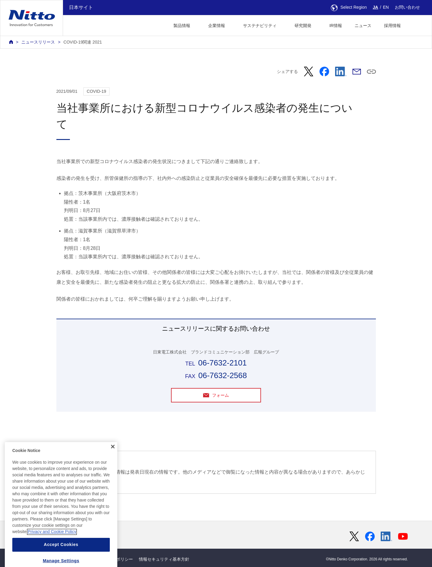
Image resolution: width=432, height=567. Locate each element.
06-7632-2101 (222, 362)
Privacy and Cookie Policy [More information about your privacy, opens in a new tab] (52, 551)
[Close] (112, 466)
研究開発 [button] (303, 25)
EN (386, 7)
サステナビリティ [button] (260, 25)
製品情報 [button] (181, 25)
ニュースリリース (38, 42)
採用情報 (392, 25)
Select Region (349, 7)
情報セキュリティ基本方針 (164, 559)
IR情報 (335, 25)
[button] (416, 25)
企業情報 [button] (216, 25)
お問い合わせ (407, 7)
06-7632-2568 (222, 375)
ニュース (363, 25)
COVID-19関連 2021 (82, 42)
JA (375, 7)
